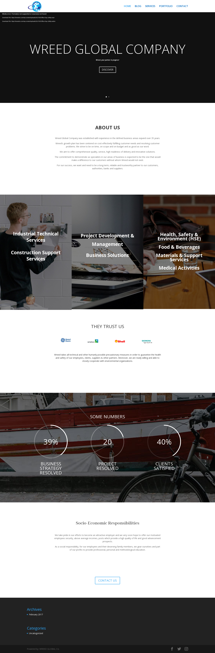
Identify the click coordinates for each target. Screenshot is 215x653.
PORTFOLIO (166, 6)
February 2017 (36, 614)
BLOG (138, 6)
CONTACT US (107, 580)
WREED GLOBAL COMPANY (107, 48)
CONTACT (182, 6)
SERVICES (150, 6)
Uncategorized (36, 633)
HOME (127, 6)
